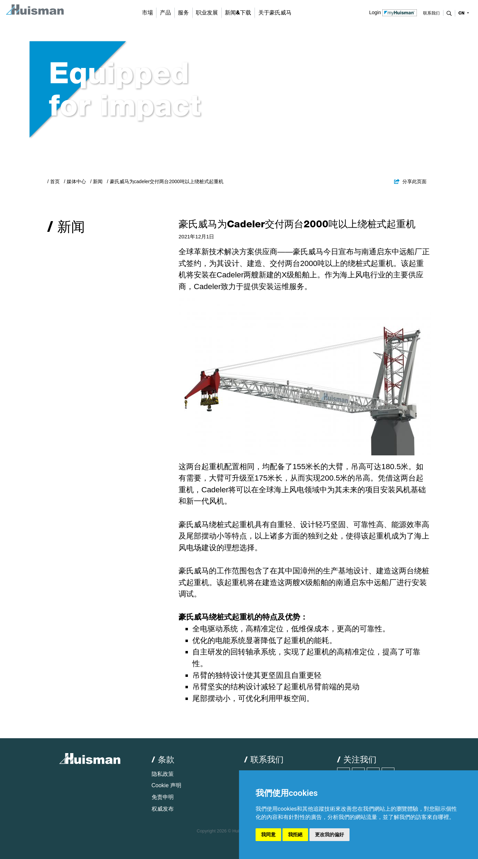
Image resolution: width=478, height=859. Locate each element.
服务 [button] (183, 12)
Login (393, 12)
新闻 (98, 181)
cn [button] (462, 13)
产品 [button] (165, 12)
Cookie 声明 (166, 785)
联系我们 (431, 13)
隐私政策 (163, 774)
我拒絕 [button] (295, 834)
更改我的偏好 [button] (329, 834)
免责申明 (163, 797)
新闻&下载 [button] (238, 12)
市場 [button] (147, 12)
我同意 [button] (268, 834)
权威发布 (163, 809)
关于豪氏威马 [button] (274, 12)
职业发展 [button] (207, 12)
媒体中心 (76, 181)
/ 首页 (53, 181)
